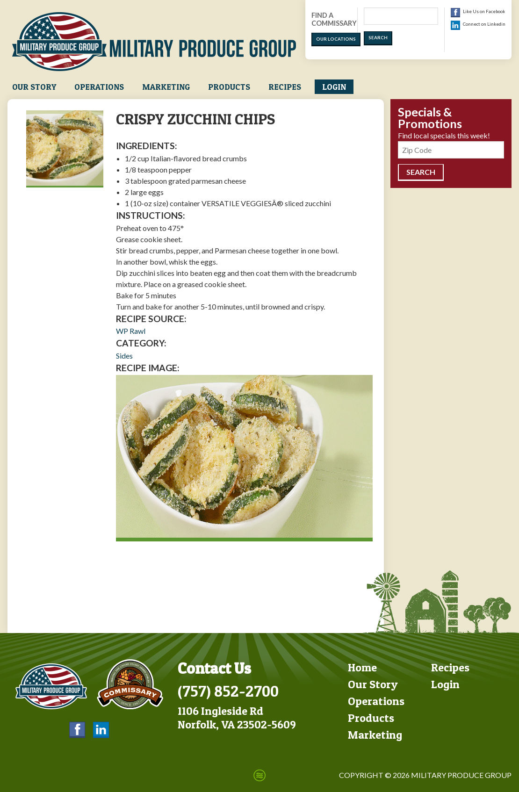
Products (229, 87)
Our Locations (336, 39)
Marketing (166, 87)
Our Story (34, 87)
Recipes (284, 87)
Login (334, 87)
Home (362, 667)
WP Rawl (130, 330)
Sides (124, 355)
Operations (99, 87)
